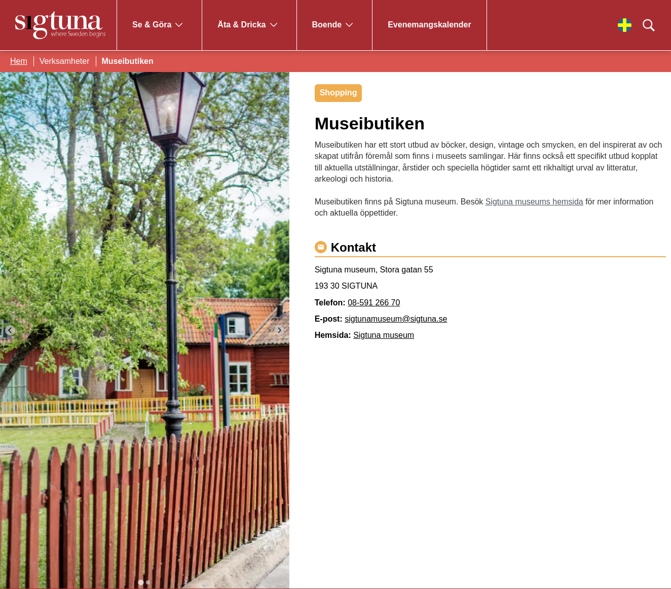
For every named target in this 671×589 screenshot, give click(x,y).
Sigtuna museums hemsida (534, 201)
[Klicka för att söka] (649, 25)
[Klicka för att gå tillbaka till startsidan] (60, 25)
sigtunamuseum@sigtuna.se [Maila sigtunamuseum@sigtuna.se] (396, 319)
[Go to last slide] (10, 330)
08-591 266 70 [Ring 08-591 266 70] (374, 302)
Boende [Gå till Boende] (327, 24)
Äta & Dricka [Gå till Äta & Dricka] (241, 24)
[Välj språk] (624, 25)
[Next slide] (279, 330)
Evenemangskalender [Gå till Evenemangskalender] (429, 24)
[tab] (141, 582)
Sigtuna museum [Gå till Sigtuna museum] (383, 335)
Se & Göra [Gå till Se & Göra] (151, 24)
